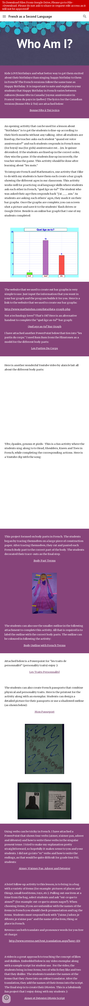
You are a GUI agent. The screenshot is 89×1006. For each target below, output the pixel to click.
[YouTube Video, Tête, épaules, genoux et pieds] (44, 493)
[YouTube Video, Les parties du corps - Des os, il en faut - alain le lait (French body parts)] (44, 402)
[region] (44, 5)
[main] (44, 43)
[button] (4, 16)
